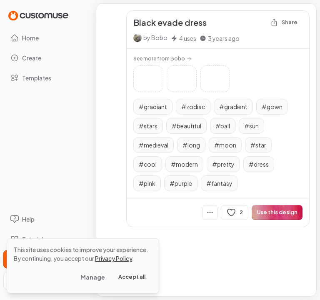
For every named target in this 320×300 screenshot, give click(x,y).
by (155, 37)
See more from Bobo (162, 58)
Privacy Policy (113, 258)
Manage (92, 277)
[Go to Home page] (38, 15)
